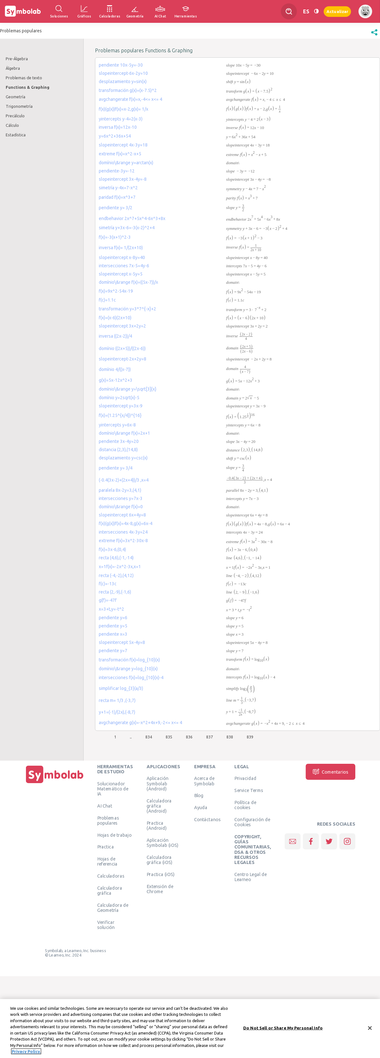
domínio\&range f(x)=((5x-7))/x (128, 282)
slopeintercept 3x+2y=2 (122, 325)
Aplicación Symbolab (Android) (157, 783)
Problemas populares (108, 820)
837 (209, 737)
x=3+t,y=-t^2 (111, 609)
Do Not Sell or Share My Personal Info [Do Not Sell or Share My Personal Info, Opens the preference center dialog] (283, 1028)
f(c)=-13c (108, 583)
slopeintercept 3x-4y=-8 (123, 179)
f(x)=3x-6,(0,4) (112, 549)
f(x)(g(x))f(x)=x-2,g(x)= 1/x (123, 109)
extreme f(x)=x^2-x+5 (120, 153)
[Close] (370, 1028)
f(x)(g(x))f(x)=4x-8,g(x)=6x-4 (125, 523)
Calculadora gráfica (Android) (159, 806)
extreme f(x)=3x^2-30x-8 (123, 540)
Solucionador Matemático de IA (113, 788)
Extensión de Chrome (160, 889)
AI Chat (104, 805)
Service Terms (248, 790)
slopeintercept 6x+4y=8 (122, 514)
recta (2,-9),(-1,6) (115, 591)
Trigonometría (19, 106)
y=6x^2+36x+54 (115, 136)
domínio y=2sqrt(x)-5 (119, 397)
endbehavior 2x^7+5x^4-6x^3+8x (132, 218)
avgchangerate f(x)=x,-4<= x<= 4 (130, 99)
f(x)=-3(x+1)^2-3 (115, 237)
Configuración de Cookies (252, 822)
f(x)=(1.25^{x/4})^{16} (120, 415)
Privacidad (245, 778)
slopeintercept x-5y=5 (120, 273)
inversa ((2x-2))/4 (115, 336)
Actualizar (337, 11)
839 (250, 737)
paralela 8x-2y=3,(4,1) (120, 490)
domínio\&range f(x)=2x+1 (124, 433)
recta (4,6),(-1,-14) (116, 557)
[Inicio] (55, 783)
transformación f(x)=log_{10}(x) (129, 659)
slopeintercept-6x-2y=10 (123, 73)
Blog (199, 795)
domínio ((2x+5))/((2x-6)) (122, 348)
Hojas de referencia (107, 861)
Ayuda (200, 807)
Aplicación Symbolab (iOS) (162, 842)
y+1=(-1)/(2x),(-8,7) (117, 712)
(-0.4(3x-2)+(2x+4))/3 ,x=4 (124, 480)
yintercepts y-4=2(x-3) (120, 118)
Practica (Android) (157, 825)
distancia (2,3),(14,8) (118, 449)
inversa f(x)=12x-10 (118, 127)
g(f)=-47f (108, 600)
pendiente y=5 (113, 625)
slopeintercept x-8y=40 (122, 257)
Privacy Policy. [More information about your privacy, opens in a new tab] (26, 1051)
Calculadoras (110, 876)
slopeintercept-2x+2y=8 (122, 358)
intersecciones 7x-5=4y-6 (124, 265)
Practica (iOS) (160, 874)
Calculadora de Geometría (113, 907)
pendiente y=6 (113, 617)
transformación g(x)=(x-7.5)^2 (128, 90)
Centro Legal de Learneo (250, 877)
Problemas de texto (24, 77)
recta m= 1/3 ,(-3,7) (117, 700)
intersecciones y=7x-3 (120, 498)
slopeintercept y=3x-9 (120, 405)
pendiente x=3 (113, 634)
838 (229, 737)
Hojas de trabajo (114, 834)
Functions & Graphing (27, 87)
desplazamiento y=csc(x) (123, 457)
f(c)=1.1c (107, 299)
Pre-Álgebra (17, 58)
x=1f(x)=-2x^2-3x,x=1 (120, 566)
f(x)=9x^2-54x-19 (116, 291)
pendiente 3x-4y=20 (119, 441)
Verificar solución (106, 924)
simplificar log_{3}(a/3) (121, 688)
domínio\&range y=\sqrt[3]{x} (127, 389)
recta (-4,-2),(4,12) (116, 575)
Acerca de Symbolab (204, 781)
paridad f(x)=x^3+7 (117, 197)
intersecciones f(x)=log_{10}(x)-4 (131, 677)
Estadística (16, 135)
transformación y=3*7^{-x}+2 (127, 308)
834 (148, 737)
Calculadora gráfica (109, 890)
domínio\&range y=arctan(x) (126, 162)
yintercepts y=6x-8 (117, 424)
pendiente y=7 (113, 650)
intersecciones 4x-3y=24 (123, 532)
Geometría (15, 96)
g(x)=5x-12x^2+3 (115, 380)
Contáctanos (207, 819)
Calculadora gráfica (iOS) (159, 859)
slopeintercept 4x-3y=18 (123, 144)
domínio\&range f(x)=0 (121, 506)
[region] (190, 1028)
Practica (105, 846)
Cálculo (12, 125)
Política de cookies (245, 805)
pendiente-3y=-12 (117, 170)
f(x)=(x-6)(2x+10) (115, 317)
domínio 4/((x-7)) (115, 369)
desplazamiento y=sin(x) (123, 81)
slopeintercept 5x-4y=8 (122, 642)
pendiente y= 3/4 (115, 468)
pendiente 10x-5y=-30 (121, 65)
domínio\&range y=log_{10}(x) (128, 668)
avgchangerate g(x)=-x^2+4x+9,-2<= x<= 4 (140, 722)
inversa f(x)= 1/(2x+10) (121, 247)
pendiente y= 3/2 (115, 207)
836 (189, 737)
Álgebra (13, 68)
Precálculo (15, 116)
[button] (374, 35)
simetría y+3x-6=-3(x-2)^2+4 (127, 227)
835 (169, 737)
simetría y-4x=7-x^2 (118, 187)
